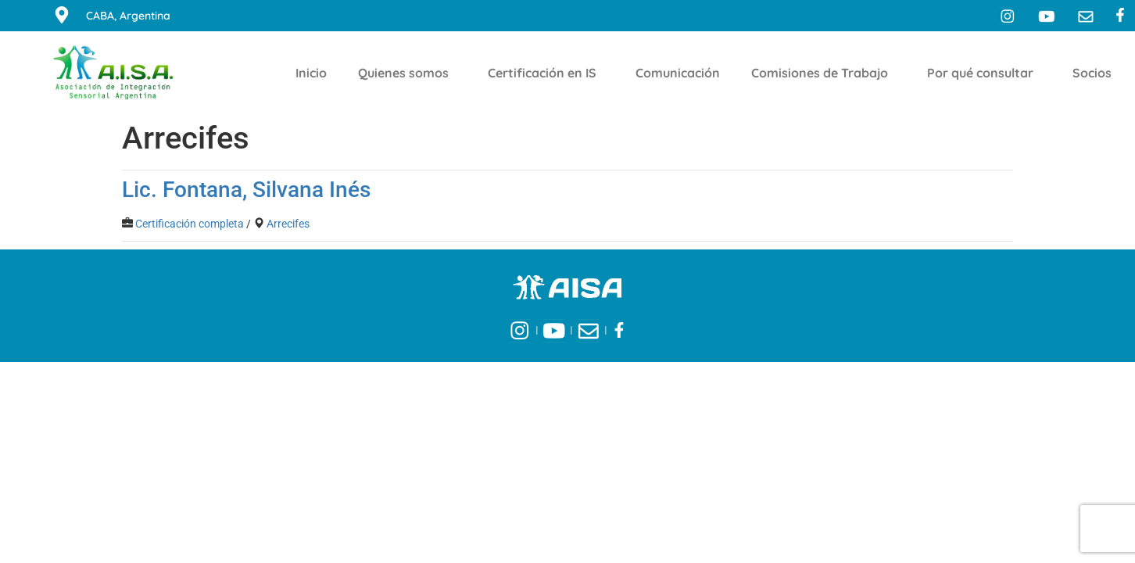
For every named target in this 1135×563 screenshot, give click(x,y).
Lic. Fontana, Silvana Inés (246, 190)
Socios (1095, 73)
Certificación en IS (546, 73)
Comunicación (678, 73)
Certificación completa (189, 223)
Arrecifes (288, 223)
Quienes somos (407, 73)
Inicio (311, 73)
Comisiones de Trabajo (823, 73)
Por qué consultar (984, 73)
